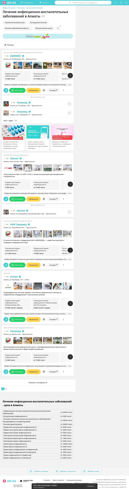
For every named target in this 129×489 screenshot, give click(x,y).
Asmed (14, 276)
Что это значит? (38, 487)
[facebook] (18, 486)
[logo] (9, 2)
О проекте (46, 480)
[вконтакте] (21, 486)
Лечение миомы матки (43, 28)
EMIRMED (15, 56)
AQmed (14, 158)
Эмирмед (22, 102)
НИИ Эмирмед (18, 224)
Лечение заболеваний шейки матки (18, 28)
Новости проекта (58, 480)
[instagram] (15, 486)
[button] (28, 2)
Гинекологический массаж (15, 22)
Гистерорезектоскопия (38, 22)
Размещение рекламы (74, 480)
